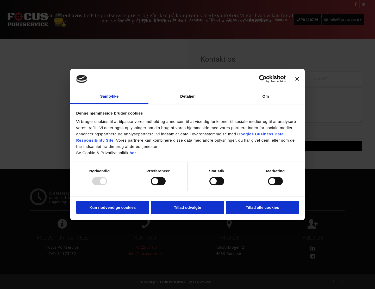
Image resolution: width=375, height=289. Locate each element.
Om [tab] (265, 96)
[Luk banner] (297, 79)
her (133, 152)
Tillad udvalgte (187, 207)
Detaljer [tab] (187, 96)
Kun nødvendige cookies (113, 207)
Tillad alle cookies (262, 207)
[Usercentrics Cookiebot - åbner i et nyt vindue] (263, 79)
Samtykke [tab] (109, 96)
